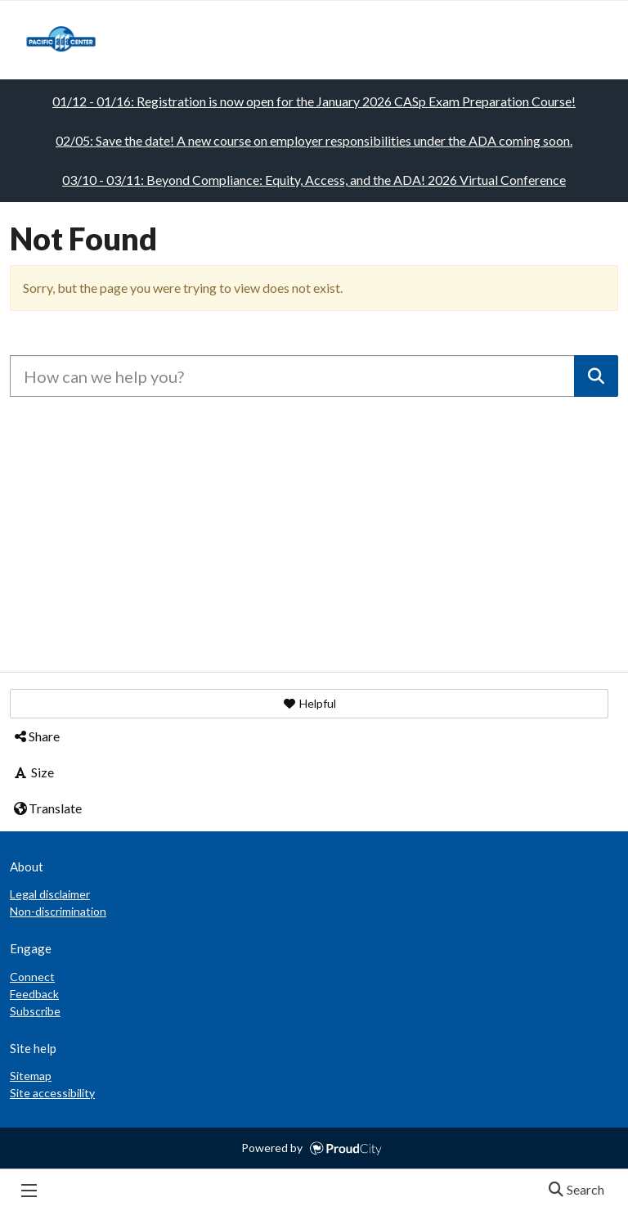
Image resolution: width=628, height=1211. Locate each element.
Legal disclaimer (50, 894)
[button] (309, 703)
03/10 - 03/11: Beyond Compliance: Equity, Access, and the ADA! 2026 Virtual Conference (314, 179)
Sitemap (31, 1076)
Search (571, 1191)
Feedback (34, 994)
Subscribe (35, 1011)
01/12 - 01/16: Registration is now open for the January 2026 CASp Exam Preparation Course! (314, 101)
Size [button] (33, 772)
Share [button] (36, 736)
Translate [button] (47, 808)
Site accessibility (52, 1093)
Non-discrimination (58, 911)
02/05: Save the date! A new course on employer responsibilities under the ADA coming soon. (314, 140)
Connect (32, 977)
